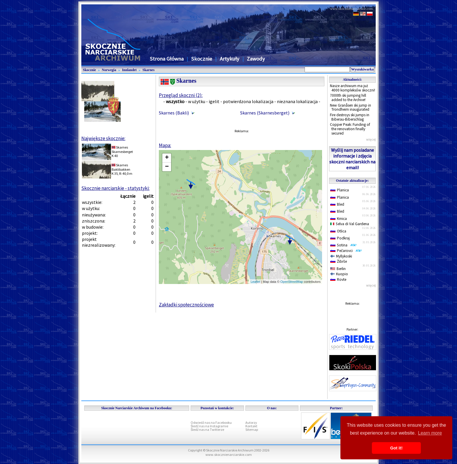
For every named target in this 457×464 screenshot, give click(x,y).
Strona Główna (167, 58)
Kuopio (339, 273)
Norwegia (109, 70)
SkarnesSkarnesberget (122, 149)
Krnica (338, 218)
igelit (214, 101)
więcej (371, 139)
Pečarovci (346, 250)
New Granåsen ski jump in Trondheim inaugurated (350, 107)
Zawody (256, 58)
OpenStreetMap (291, 281)
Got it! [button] (396, 448)
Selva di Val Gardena (349, 223)
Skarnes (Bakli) (174, 113)
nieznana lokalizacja (297, 101)
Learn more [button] (430, 433)
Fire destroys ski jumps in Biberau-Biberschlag (349, 117)
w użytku (196, 101)
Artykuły (229, 58)
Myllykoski (341, 256)
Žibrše (338, 261)
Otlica (338, 231)
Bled (337, 204)
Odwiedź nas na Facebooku (211, 422)
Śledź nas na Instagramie (209, 426)
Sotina (343, 245)
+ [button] (167, 158)
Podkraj (340, 238)
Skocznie (201, 58)
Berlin (338, 268)
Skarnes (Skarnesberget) (264, 113)
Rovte (338, 279)
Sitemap (251, 429)
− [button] (167, 167)
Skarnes (148, 70)
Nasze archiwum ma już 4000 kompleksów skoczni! (352, 88)
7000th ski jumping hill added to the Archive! (348, 97)
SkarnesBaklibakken (121, 167)
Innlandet (129, 70)
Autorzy (251, 422)
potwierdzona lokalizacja (248, 101)
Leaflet (255, 281)
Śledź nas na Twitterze (207, 429)
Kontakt (251, 426)
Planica (339, 190)
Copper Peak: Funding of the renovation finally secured (350, 128)
